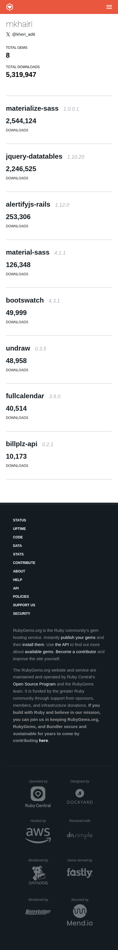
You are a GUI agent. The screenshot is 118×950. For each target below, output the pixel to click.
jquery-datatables (45, 156)
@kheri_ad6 (23, 34)
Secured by (81, 900)
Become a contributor (76, 651)
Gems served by (80, 860)
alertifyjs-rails (37, 204)
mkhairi (19, 24)
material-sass (36, 252)
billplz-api (29, 444)
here (43, 740)
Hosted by (40, 821)
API (16, 588)
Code (18, 537)
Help (17, 580)
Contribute (24, 563)
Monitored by (39, 860)
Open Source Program (34, 683)
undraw (26, 348)
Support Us (24, 605)
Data (17, 546)
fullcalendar (33, 396)
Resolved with (80, 821)
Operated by (40, 783)
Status (19, 520)
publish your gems (78, 637)
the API (62, 644)
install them (33, 644)
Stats (18, 554)
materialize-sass (42, 108)
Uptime (19, 529)
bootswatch (33, 300)
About (19, 571)
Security (21, 614)
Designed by (81, 781)
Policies (21, 597)
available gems (39, 651)
